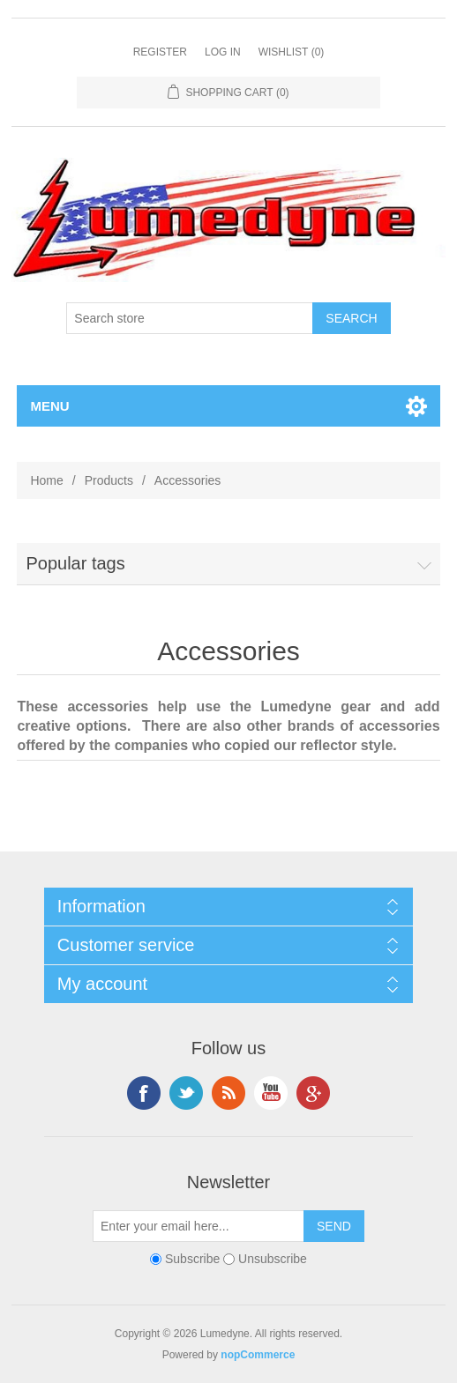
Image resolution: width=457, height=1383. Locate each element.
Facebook (144, 1093)
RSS (228, 1093)
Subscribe (192, 1260)
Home (46, 480)
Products (109, 480)
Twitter (186, 1093)
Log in (223, 52)
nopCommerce (258, 1355)
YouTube (271, 1093)
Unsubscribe (272, 1260)
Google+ (313, 1093)
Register (160, 52)
